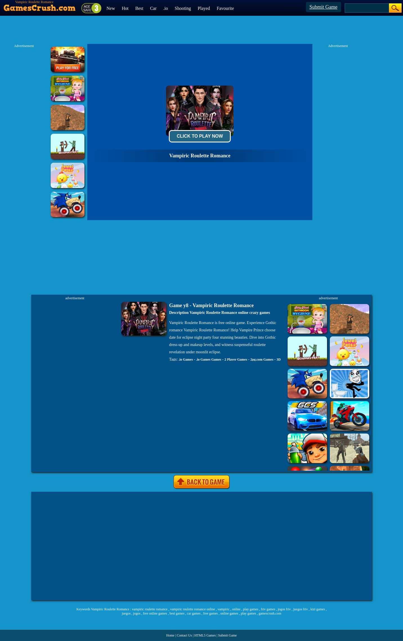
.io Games (186, 359)
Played (204, 8)
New (111, 8)
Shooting (183, 8)
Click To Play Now (200, 136)
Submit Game (324, 7)
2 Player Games (236, 359)
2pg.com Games (261, 359)
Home (170, 635)
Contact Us (184, 635)
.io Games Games (208, 359)
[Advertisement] (84, 546)
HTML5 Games (205, 635)
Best (139, 8)
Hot (125, 8)
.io (165, 8)
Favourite (225, 8)
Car (153, 8)
